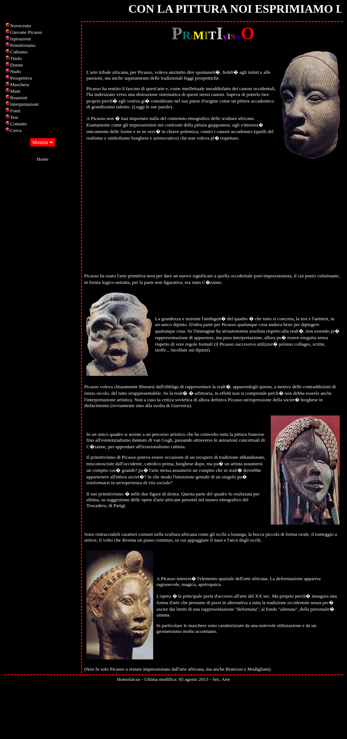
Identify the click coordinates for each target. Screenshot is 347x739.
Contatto (18, 123)
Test (14, 117)
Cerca (15, 130)
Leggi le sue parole (152, 106)
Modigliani (258, 669)
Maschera (19, 84)
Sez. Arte (221, 679)
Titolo (16, 58)
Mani (15, 91)
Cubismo (19, 52)
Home (43, 159)
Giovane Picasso (26, 32)
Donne (16, 65)
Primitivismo (23, 45)
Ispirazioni (20, 38)
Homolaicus (128, 679)
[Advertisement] (213, 217)
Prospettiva (21, 78)
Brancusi (234, 669)
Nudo (15, 71)
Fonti (15, 110)
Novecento (20, 25)
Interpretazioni (24, 104)
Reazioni (18, 97)
